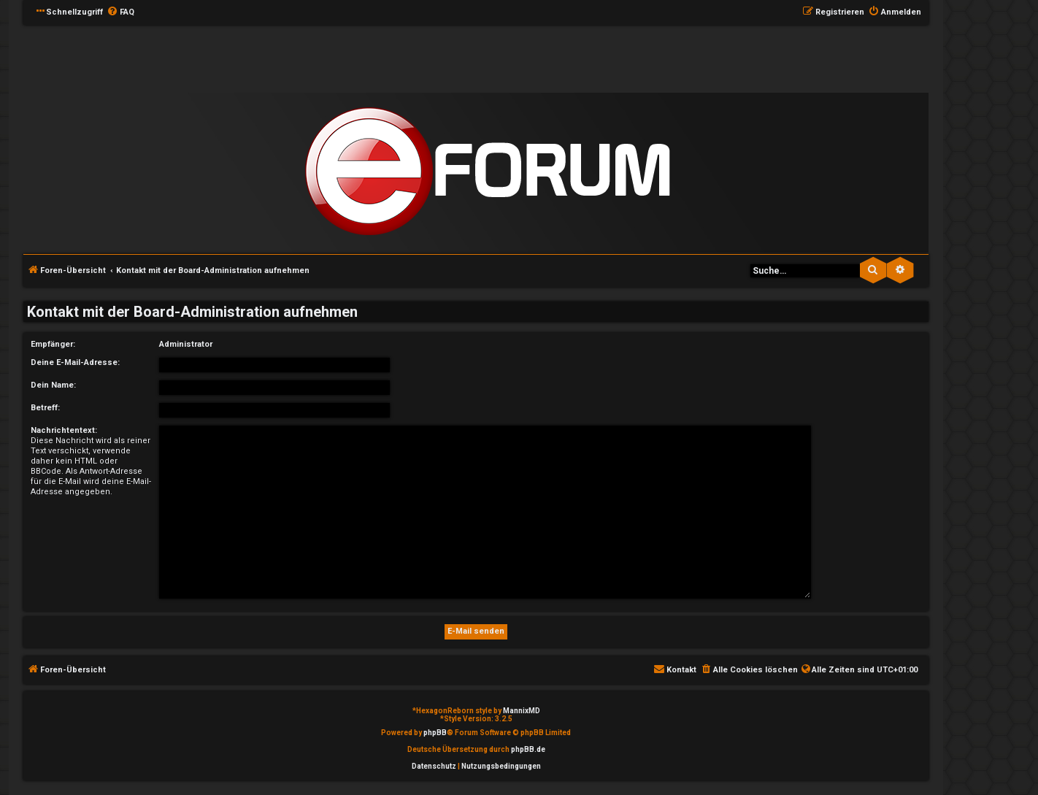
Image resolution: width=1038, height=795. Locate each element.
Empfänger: (53, 344)
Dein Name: (53, 385)
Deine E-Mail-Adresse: (75, 362)
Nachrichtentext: (64, 430)
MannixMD (521, 711)
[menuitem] (120, 12)
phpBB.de (528, 749)
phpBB (435, 733)
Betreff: (45, 407)
